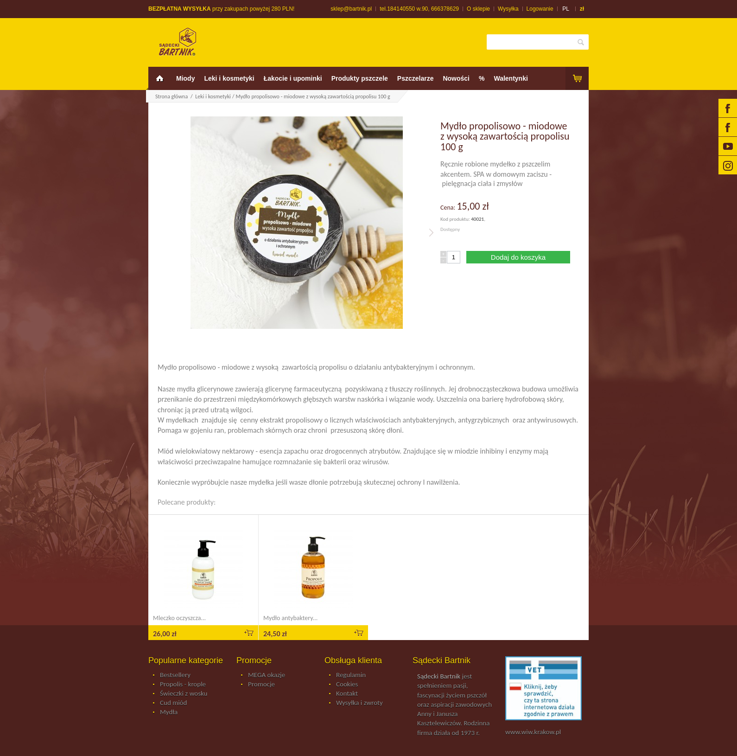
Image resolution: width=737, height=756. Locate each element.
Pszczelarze (415, 78)
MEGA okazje (266, 675)
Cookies (347, 684)
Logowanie (540, 9)
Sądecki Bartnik (438, 676)
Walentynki (510, 78)
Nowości (456, 78)
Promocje (261, 684)
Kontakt (347, 694)
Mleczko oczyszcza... (179, 618)
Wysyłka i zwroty (359, 703)
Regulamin (351, 675)
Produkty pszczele (359, 78)
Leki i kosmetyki (229, 78)
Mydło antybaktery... (290, 618)
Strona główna (171, 96)
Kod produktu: (455, 219)
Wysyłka (508, 9)
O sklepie (478, 9)
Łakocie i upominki (293, 78)
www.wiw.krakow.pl (533, 732)
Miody (185, 78)
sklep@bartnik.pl (351, 9)
